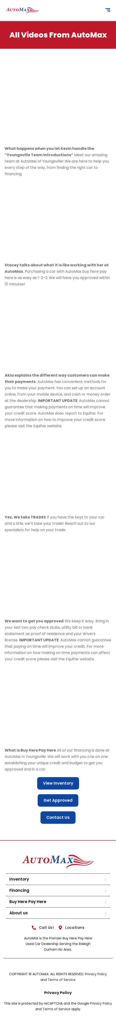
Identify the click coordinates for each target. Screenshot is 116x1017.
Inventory (19, 879)
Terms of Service (62, 979)
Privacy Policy (96, 974)
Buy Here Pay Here (27, 901)
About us (18, 913)
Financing (19, 890)
